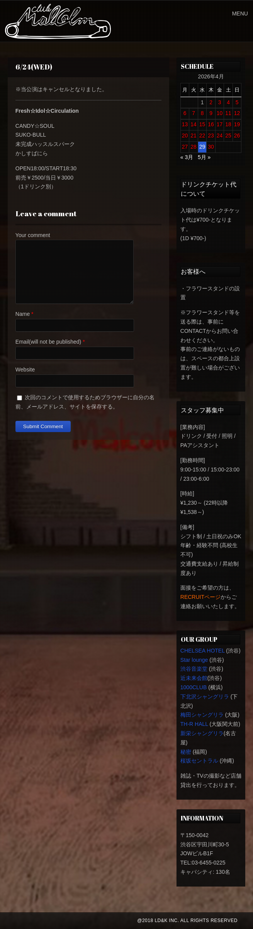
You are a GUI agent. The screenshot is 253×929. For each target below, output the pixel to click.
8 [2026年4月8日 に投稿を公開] (202, 113)
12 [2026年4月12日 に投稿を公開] (237, 113)
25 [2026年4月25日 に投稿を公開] (228, 135)
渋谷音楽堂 (193, 669)
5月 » (204, 157)
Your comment (32, 235)
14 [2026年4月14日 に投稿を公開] (193, 124)
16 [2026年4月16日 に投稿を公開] (211, 124)
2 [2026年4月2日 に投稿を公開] (210, 102)
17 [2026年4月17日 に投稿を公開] (220, 124)
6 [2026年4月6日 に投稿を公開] (185, 113)
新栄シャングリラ (202, 733)
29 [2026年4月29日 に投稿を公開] (202, 147)
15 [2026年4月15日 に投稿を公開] (202, 124)
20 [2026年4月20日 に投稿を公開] (185, 135)
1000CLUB (193, 687)
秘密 (185, 752)
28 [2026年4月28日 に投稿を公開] (193, 147)
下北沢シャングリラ (204, 696)
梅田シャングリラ (202, 715)
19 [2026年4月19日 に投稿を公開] (237, 124)
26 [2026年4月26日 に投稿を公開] (237, 135)
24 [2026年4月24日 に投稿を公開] (220, 135)
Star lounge (194, 660)
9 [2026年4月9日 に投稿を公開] (210, 113)
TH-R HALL (194, 724)
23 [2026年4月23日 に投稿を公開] (211, 135)
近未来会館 (193, 678)
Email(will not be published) (48, 342)
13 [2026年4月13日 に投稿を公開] (185, 124)
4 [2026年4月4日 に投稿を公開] (228, 102)
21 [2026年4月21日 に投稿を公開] (193, 135)
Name (22, 314)
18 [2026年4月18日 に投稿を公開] (228, 124)
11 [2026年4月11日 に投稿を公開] (228, 113)
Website (25, 369)
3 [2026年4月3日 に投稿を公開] (219, 102)
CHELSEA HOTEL (202, 651)
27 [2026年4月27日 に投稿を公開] (185, 147)
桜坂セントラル (199, 761)
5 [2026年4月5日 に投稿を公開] (237, 102)
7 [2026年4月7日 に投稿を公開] (193, 113)
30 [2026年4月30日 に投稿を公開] (211, 147)
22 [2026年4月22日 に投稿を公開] (202, 135)
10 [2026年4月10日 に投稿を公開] (220, 113)
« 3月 (186, 157)
